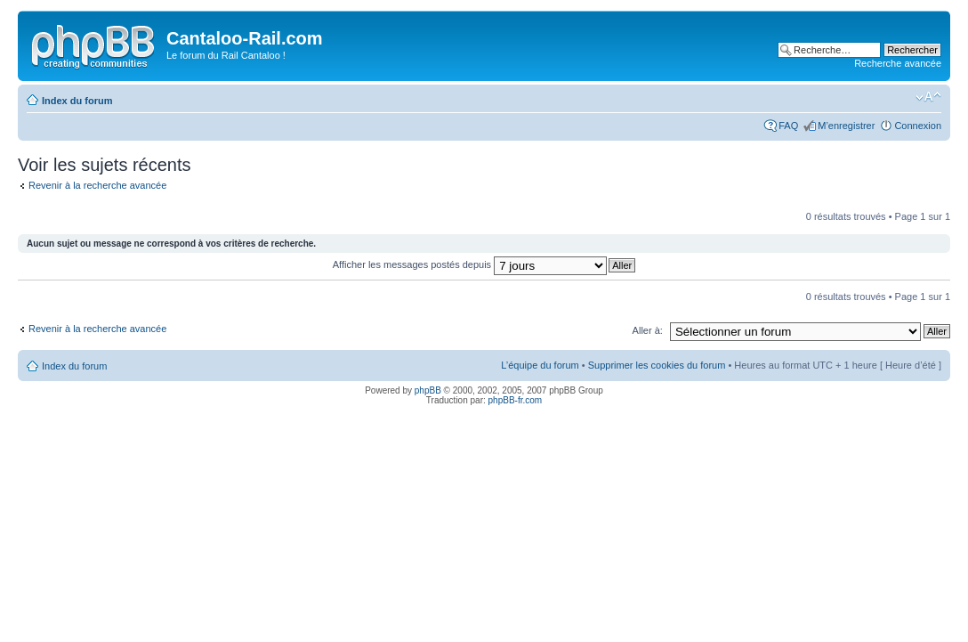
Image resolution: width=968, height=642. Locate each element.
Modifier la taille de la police (928, 97)
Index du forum (77, 100)
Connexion (917, 125)
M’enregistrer (846, 125)
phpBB (428, 390)
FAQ (788, 125)
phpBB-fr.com (515, 400)
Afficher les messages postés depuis (470, 264)
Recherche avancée (897, 63)
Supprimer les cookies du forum (657, 365)
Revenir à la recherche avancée (97, 185)
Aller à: (648, 330)
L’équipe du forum (539, 365)
